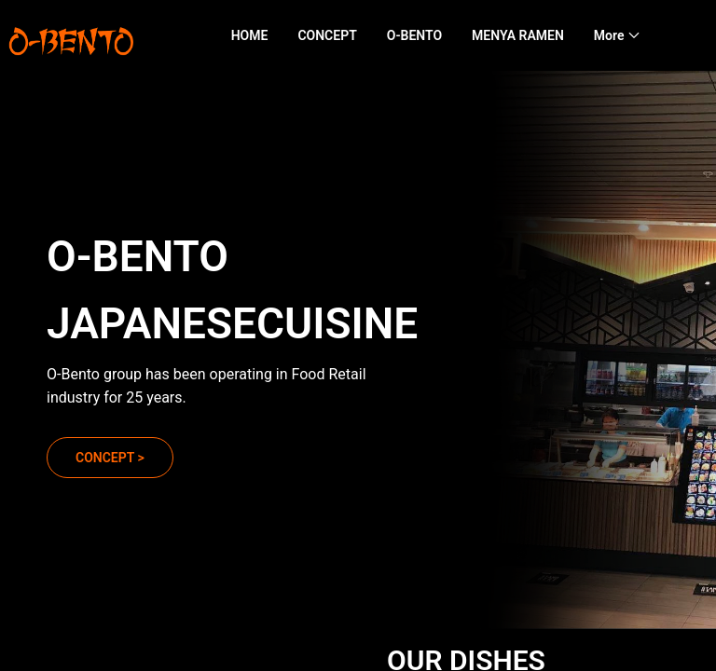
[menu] (462, 35)
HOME (249, 35)
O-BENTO (414, 35)
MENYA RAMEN (518, 35)
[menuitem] (249, 36)
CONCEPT (326, 35)
